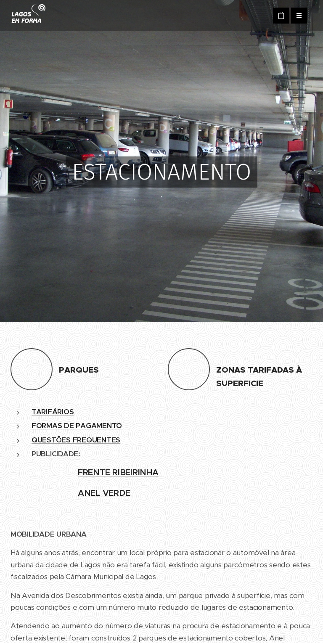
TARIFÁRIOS (53, 411)
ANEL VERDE (104, 493)
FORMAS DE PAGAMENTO (77, 425)
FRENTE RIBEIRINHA (118, 472)
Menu (296, 15)
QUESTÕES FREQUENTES (76, 439)
